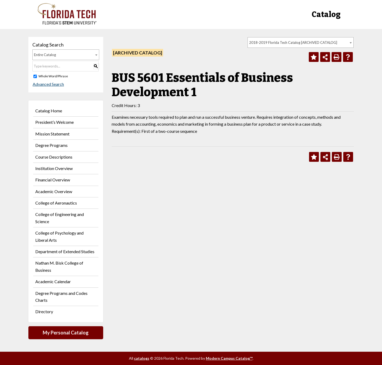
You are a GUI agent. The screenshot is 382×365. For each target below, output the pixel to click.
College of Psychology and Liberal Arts (59, 236)
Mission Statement (52, 133)
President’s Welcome (54, 122)
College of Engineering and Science (59, 218)
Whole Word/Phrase (53, 76)
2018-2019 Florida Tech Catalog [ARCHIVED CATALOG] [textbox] (293, 42)
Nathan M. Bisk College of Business (59, 266)
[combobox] (301, 42)
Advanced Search (48, 84)
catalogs (141, 358)
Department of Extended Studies (64, 251)
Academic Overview (53, 191)
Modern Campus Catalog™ (229, 358)
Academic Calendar (53, 281)
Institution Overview (54, 168)
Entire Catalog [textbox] (45, 55)
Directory (44, 311)
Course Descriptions (53, 156)
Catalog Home (48, 110)
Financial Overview (52, 179)
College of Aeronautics (56, 202)
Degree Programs (51, 145)
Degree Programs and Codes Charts (61, 297)
